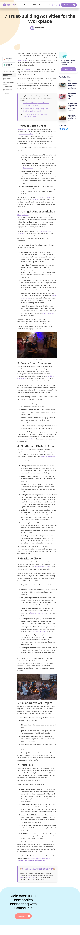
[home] (9, 5)
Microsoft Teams (30, 877)
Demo (51, 5)
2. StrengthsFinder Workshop (7, 74)
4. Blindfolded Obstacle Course (8, 83)
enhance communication (25, 439)
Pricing (35, 5)
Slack (21, 877)
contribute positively (38, 631)
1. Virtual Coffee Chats (8, 71)
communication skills (47, 457)
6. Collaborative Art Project (7, 90)
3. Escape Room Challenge (7, 79)
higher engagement (48, 313)
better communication (38, 613)
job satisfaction (22, 60)
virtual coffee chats (43, 197)
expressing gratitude (42, 567)
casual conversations (26, 134)
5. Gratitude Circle (7, 86)
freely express (28, 168)
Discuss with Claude (8, 59)
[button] (18, 4)
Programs (27, 5)
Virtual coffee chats (23, 129)
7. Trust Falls (6, 93)
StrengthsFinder (22, 215)
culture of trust (30, 69)
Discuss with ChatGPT (8, 65)
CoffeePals (35, 199)
